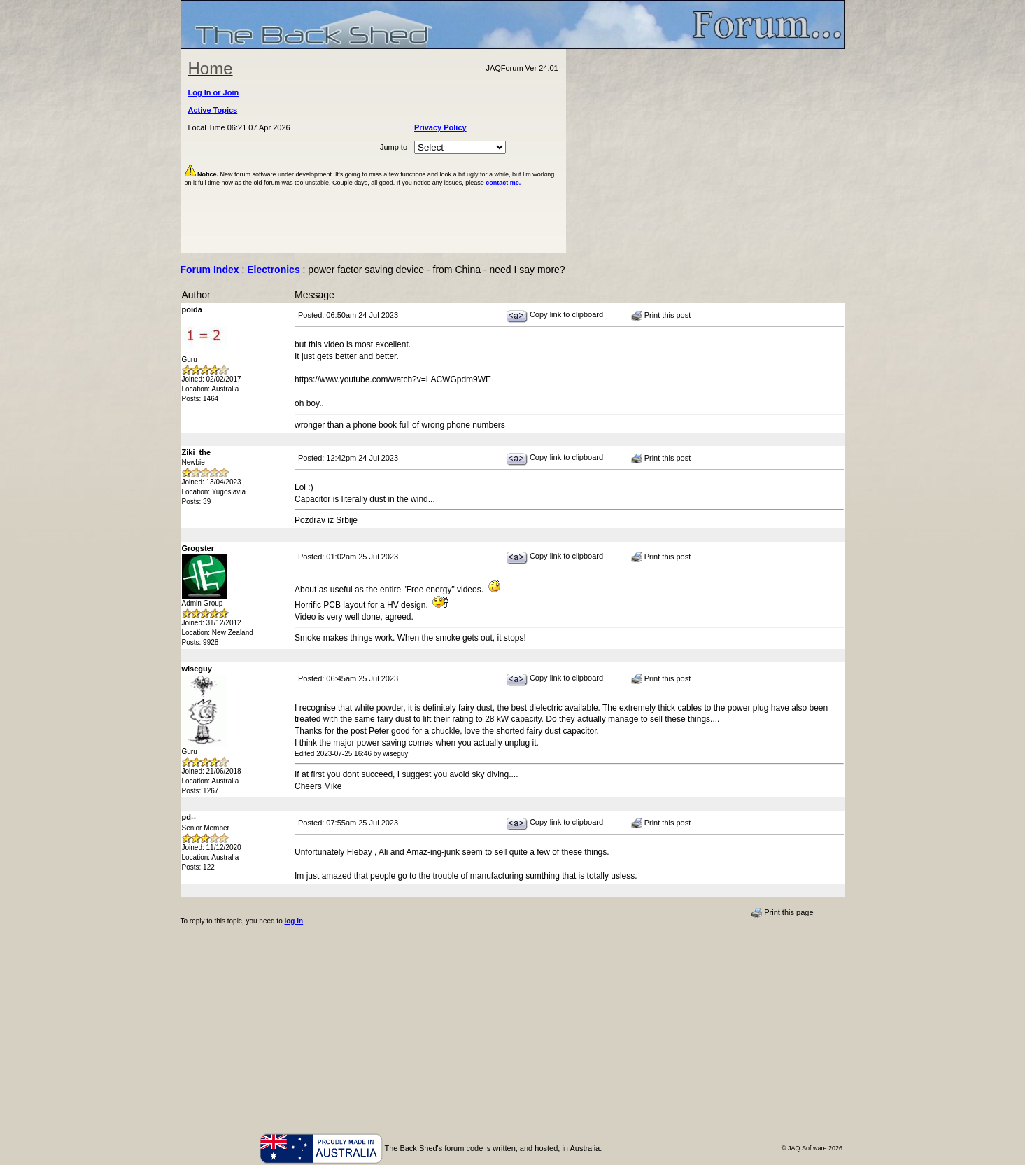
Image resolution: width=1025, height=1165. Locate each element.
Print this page (782, 913)
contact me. (503, 182)
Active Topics (213, 110)
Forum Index (210, 269)
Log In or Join (213, 92)
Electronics (273, 269)
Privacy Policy (440, 127)
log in (293, 921)
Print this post (661, 316)
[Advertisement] (705, 151)
